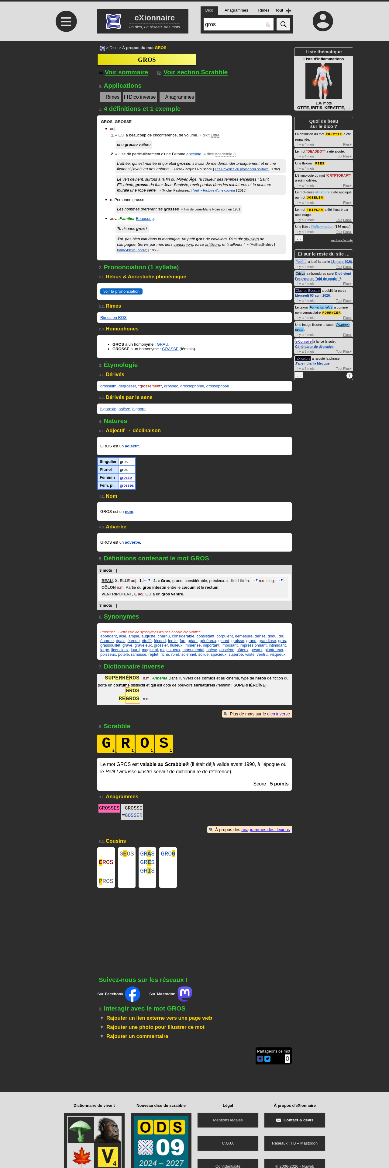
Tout (339, 156)
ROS (106, 864)
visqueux (277, 654)
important (211, 645)
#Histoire (322, 191)
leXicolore (303, 357)
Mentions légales (228, 1120)
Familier (126, 218)
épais (120, 640)
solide (203, 654)
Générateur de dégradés (314, 345)
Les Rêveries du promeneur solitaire (242, 169)
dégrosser (127, 386)
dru (281, 636)
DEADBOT (316, 151)
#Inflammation (322, 225)
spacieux (218, 654)
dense (260, 636)
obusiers (251, 239)
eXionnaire (304, 340)
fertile (172, 640)
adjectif (132, 446)
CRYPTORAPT (338, 175)
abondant (108, 636)
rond (175, 654)
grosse (126, 477)
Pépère (301, 260)
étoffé (147, 640)
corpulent (224, 636)
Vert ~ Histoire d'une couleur (214, 190)
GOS (126, 854)
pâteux (242, 650)
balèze (124, 409)
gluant (224, 640)
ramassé (138, 654)
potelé (123, 654)
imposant (230, 645)
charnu (164, 636)
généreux (208, 640)
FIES (319, 163)
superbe (236, 654)
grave (127, 645)
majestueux (170, 650)
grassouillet (110, 645)
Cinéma (159, 678)
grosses (127, 485)
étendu (134, 640)
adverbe (132, 542)
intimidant (277, 645)
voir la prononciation (121, 291)
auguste (148, 636)
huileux (176, 645)
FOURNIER (331, 311)
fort (182, 640)
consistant (206, 636)
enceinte (193, 154)
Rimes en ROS (113, 317)
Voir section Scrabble (192, 72)
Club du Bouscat (308, 289)
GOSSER (134, 815)
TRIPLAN (315, 208)
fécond (160, 640)
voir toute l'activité (342, 239)
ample (134, 636)
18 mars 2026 (341, 260)
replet (153, 654)
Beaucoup (145, 218)
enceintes (247, 179)
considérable (183, 636)
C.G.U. (228, 1143)
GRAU (162, 344)
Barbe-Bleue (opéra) (132, 250)
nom (129, 511)
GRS (147, 854)
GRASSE (170, 349)
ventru (262, 654)
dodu (272, 636)
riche (164, 654)
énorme (107, 640)
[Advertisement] (65, 92)
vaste (249, 654)
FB (293, 1143)
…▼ (147, 580)
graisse (237, 640)
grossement (150, 386)
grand (251, 640)
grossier (161, 645)
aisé (122, 636)
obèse (211, 650)
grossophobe (217, 386)
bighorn (139, 409)
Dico (114, 47)
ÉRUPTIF (334, 134)
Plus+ (347, 144)
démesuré (244, 636)
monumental (193, 650)
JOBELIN (315, 196)
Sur (118, 999)
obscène (226, 650)
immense (193, 645)
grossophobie (192, 386)
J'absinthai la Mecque (312, 362)
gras (282, 640)
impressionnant (253, 645)
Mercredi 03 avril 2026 (312, 294)
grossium (108, 386)
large (104, 650)
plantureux (274, 650)
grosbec (171, 386)
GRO (168, 854)
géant (193, 640)
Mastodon (309, 1143)
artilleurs (212, 244)
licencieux (120, 650)
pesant (256, 650)
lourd (135, 650)
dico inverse (278, 713)
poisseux (108, 654)
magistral (150, 650)
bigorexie (108, 409)
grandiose (267, 640)
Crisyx (300, 272)
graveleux (143, 645)
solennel (188, 654)
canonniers (183, 244)
